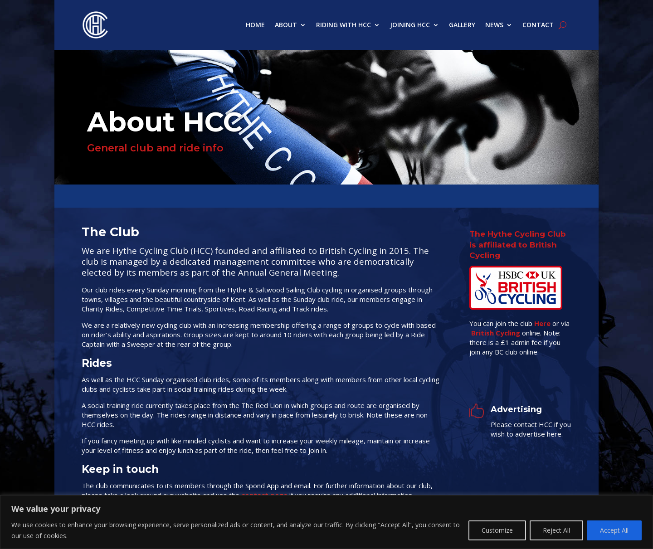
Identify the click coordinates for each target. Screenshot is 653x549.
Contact (538, 24)
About (286, 24)
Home (255, 24)
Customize (497, 530)
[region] (326, 522)
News (494, 24)
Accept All (614, 530)
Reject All (556, 530)
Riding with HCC (343, 24)
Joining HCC (410, 24)
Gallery (462, 24)
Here (542, 323)
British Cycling (495, 332)
